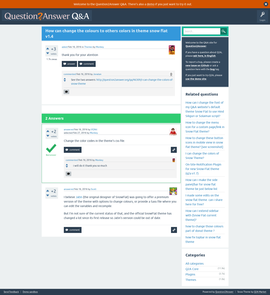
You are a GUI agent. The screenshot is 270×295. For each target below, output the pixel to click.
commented (70, 74)
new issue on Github (197, 65)
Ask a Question (183, 18)
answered (69, 129)
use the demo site (196, 79)
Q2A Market (260, 292)
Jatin (79, 197)
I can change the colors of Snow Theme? (202, 156)
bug (212, 69)
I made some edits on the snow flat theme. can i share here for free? (204, 200)
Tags (156, 18)
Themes (88, 47)
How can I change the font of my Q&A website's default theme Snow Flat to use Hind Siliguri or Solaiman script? (205, 109)
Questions (115, 18)
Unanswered (142, 18)
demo (150, 4)
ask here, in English (204, 55)
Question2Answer (196, 46)
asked (65, 47)
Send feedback (11, 292)
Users (168, 18)
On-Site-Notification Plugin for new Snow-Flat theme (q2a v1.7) (203, 169)
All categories (195, 263)
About (208, 18)
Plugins (190, 274)
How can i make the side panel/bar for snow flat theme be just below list (202, 184)
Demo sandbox (30, 292)
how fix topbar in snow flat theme (203, 239)
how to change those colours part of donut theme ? (204, 228)
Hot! (128, 18)
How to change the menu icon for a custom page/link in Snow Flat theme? (205, 127)
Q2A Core (192, 269)
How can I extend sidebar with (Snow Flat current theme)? (202, 215)
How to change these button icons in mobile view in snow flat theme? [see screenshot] (204, 142)
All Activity (100, 18)
